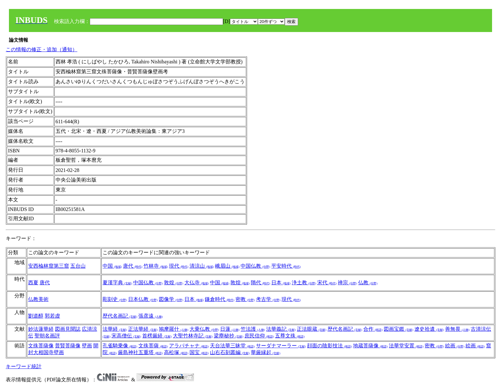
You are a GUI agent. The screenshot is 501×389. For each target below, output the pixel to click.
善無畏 (457, 329)
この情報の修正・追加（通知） (41, 49)
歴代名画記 (120, 316)
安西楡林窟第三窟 (48, 266)
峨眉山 (227, 266)
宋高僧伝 (126, 335)
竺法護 (253, 329)
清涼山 (201, 266)
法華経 (115, 329)
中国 (112, 266)
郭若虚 (52, 316)
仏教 (367, 282)
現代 (178, 266)
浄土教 (304, 282)
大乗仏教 (204, 329)
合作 (372, 329)
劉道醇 (35, 316)
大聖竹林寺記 (192, 335)
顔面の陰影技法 (329, 345)
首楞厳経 (157, 335)
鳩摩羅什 (173, 329)
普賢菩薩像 (68, 345)
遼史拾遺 (429, 329)
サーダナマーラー (281, 345)
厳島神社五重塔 (140, 352)
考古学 (268, 299)
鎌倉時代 (219, 299)
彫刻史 (115, 299)
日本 (280, 282)
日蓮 (229, 329)
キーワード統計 (24, 366)
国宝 (199, 352)
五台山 (78, 266)
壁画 (87, 345)
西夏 (33, 282)
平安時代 (286, 266)
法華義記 (281, 329)
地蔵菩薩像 (370, 345)
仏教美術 (38, 299)
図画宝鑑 (398, 329)
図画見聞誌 (68, 329)
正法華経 (143, 329)
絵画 (454, 345)
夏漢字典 (117, 282)
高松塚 (176, 352)
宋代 (326, 282)
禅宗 (347, 282)
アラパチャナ (189, 345)
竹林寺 (155, 266)
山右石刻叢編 (230, 352)
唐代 (132, 266)
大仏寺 (196, 282)
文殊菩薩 (153, 345)
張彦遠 (150, 316)
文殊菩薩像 (41, 345)
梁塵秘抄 (228, 335)
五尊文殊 (289, 335)
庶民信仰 (259, 335)
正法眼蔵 (311, 329)
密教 (245, 299)
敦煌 (173, 282)
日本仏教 (143, 299)
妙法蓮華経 (41, 329)
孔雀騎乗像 (120, 345)
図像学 (171, 299)
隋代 (260, 282)
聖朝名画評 (47, 335)
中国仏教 (255, 266)
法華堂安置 (406, 345)
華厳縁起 (265, 352)
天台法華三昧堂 (232, 345)
